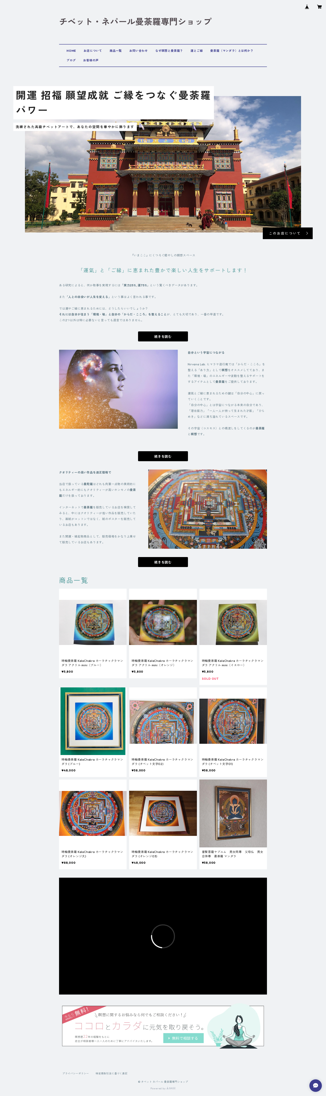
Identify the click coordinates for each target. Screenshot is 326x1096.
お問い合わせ (138, 51)
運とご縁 (196, 51)
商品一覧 (116, 51)
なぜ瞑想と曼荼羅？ (169, 51)
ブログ (71, 60)
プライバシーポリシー (75, 1073)
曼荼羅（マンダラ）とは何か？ (231, 51)
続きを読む (163, 337)
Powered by (163, 1088)
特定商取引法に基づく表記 (112, 1073)
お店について (93, 51)
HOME (71, 51)
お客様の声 (91, 60)
